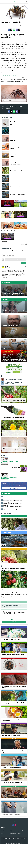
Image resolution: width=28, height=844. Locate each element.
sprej (3, 108)
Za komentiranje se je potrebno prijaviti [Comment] (15, 259)
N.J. (7, 26)
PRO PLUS (17, 838)
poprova (11, 106)
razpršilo (8, 108)
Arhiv (25, 565)
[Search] (26, 1)
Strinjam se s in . (12, 618)
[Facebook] (9, 30)
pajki (3, 106)
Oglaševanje (5, 838)
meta (16, 106)
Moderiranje (23, 838)
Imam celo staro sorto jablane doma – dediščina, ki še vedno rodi (14, 594)
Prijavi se (23, 262)
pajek (7, 106)
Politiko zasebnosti (18, 618)
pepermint (21, 106)
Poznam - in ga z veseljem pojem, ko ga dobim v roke (12, 591)
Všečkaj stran (14, 488)
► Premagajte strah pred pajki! (8, 75)
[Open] (3, 1)
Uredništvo (11, 838)
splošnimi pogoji (11, 618)
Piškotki (6, 840)
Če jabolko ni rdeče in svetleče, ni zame (9, 589)
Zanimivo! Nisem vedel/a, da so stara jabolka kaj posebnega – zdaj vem (14, 596)
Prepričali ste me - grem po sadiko (8, 598)
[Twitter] (11, 30)
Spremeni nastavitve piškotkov (16, 840)
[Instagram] (15, 825)
